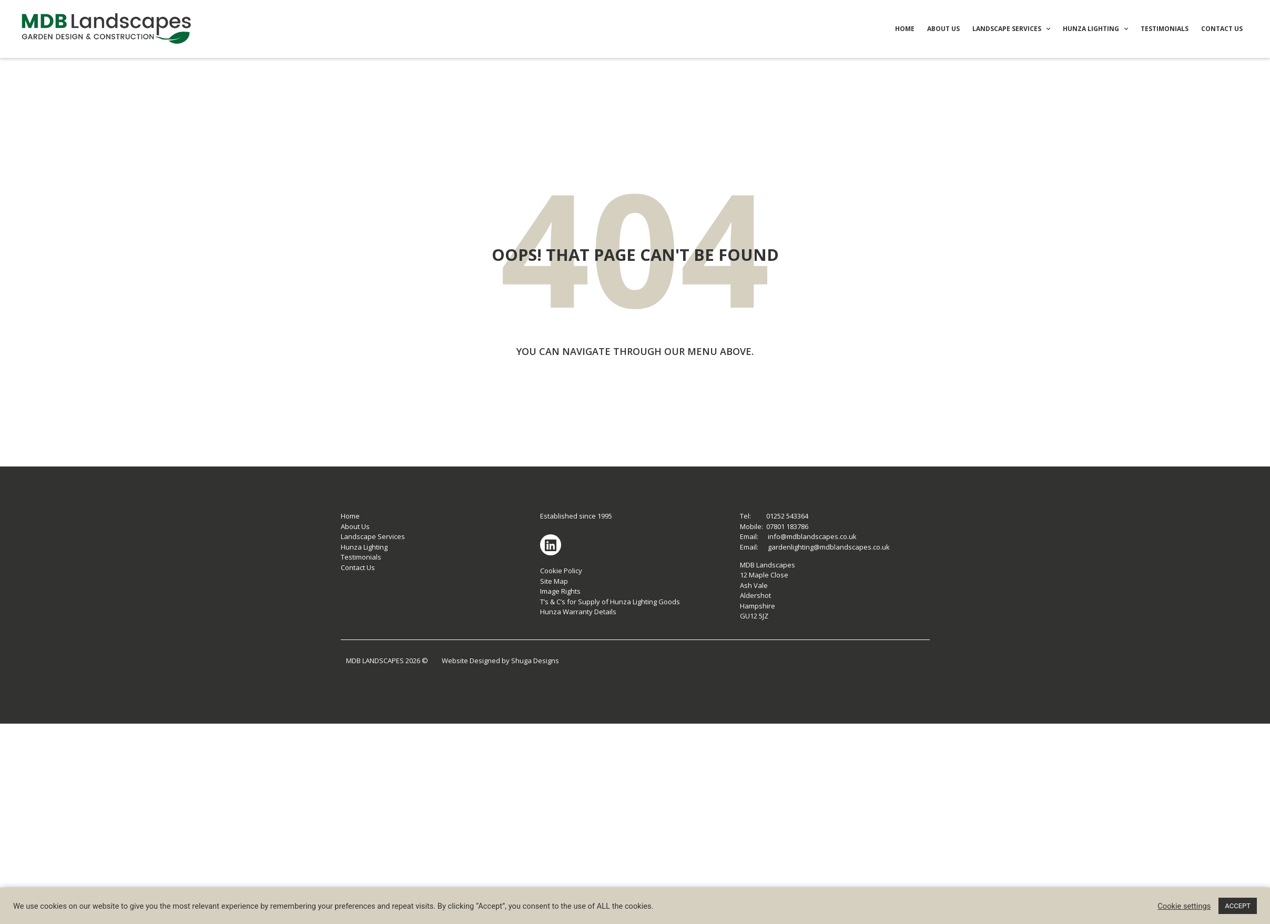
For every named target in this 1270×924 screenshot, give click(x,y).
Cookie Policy (561, 570)
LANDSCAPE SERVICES (1011, 29)
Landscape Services (373, 536)
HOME (905, 28)
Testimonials (361, 557)
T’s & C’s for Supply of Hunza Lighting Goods (610, 601)
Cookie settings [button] (1184, 906)
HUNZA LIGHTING (1095, 29)
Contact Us (358, 567)
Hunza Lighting (364, 547)
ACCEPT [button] (1238, 906)
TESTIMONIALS (1164, 28)
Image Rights (560, 591)
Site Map (554, 581)
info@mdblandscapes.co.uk (812, 536)
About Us (355, 526)
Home (350, 516)
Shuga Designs (535, 660)
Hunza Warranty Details (578, 611)
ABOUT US (943, 28)
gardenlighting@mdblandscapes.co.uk (829, 547)
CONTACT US (1222, 28)
